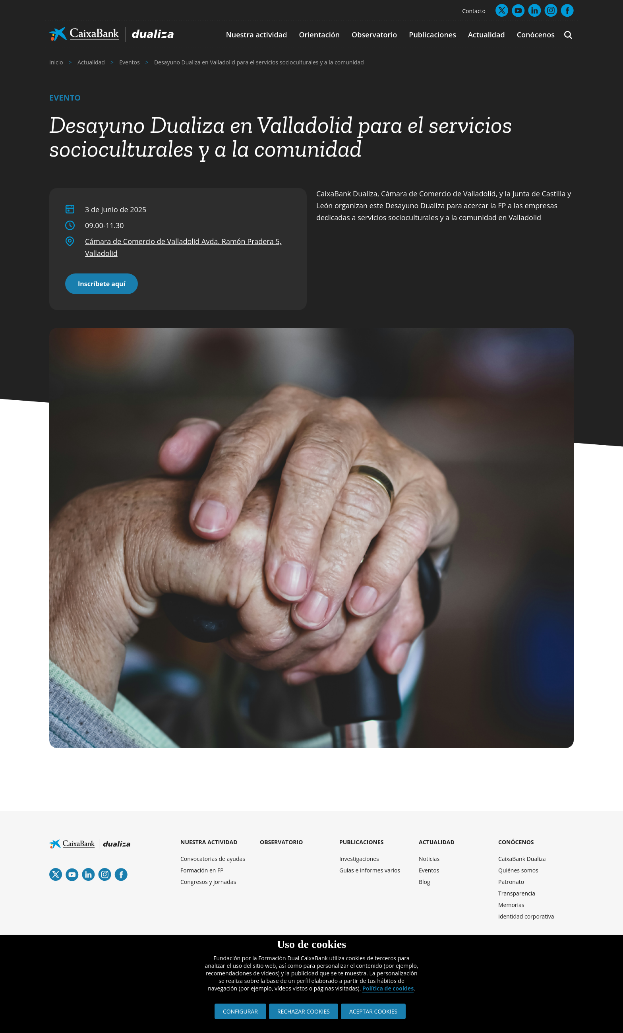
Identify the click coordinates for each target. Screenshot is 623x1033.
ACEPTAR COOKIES (373, 1011)
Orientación (319, 34)
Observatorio (374, 34)
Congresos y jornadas (208, 882)
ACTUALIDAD (437, 842)
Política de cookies (388, 988)
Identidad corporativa (526, 916)
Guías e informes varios (369, 870)
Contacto (474, 11)
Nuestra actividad (256, 34)
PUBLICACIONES (361, 842)
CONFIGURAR (240, 1011)
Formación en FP (202, 870)
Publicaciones (432, 34)
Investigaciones (359, 858)
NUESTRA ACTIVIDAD (209, 842)
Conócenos (536, 34)
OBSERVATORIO (281, 842)
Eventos (429, 870)
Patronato (511, 882)
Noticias (429, 858)
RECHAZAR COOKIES (303, 1011)
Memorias (511, 905)
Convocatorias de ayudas (212, 858)
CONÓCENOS (516, 842)
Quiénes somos (518, 870)
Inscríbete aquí (101, 283)
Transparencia (516, 893)
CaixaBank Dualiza (522, 858)
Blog (424, 882)
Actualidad (486, 34)
